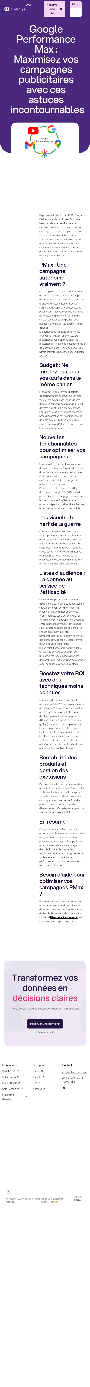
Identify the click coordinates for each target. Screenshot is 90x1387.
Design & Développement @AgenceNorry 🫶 (52, 1200)
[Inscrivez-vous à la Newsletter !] (14, 1143)
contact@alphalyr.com (74, 1072)
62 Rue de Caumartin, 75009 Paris (73, 1079)
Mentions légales (78, 1198)
